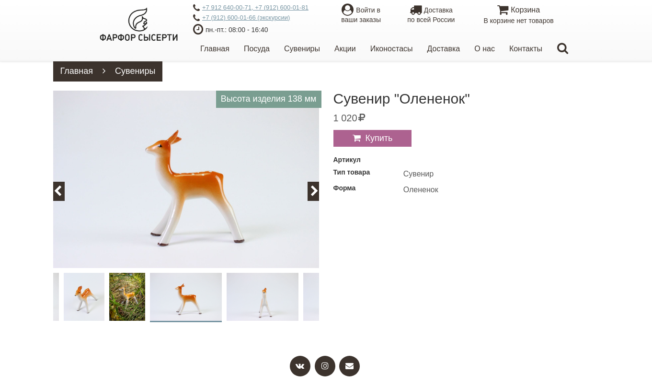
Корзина (518, 15)
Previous (63, 191)
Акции (345, 49)
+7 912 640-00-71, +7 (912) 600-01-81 (251, 8)
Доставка (443, 49)
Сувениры (302, 49)
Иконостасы (391, 49)
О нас (484, 49)
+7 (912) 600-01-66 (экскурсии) (241, 18)
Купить (379, 138)
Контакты (525, 49)
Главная (214, 49)
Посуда (257, 49)
